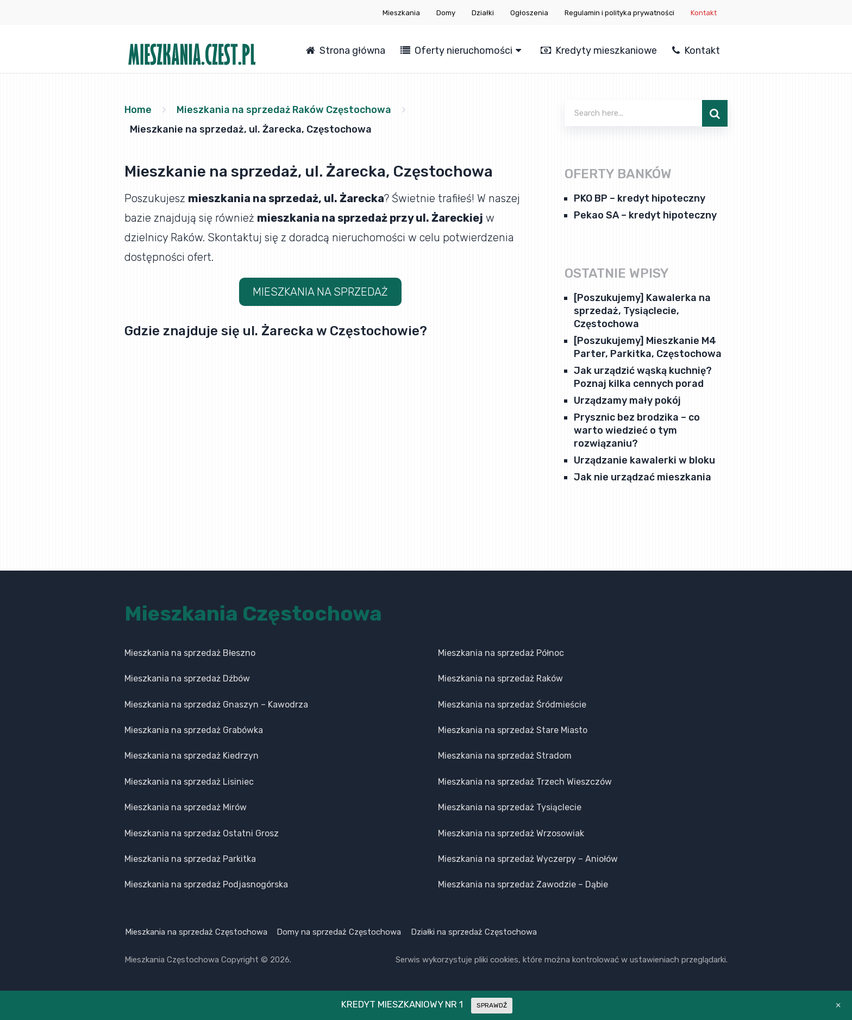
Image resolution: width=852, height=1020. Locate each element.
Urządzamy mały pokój (627, 400)
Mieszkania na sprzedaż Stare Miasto (512, 730)
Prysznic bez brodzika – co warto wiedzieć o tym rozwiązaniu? (637, 430)
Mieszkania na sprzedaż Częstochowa (195, 932)
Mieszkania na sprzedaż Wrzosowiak (511, 833)
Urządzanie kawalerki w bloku (644, 460)
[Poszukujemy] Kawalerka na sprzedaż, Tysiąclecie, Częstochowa (642, 311)
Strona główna (345, 51)
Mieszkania (401, 13)
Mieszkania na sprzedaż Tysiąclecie (509, 807)
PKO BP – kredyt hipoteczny (639, 198)
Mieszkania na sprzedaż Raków (500, 678)
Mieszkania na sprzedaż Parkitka (190, 859)
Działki (483, 13)
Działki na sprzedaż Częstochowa (475, 932)
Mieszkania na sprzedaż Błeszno (189, 653)
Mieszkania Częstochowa (253, 613)
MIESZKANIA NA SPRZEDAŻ (320, 291)
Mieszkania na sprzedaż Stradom (505, 755)
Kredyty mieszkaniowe (599, 51)
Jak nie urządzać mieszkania (642, 477)
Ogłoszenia (529, 13)
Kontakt (704, 13)
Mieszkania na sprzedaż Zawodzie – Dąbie (523, 884)
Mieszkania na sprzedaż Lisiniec (189, 782)
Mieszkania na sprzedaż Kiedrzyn (191, 755)
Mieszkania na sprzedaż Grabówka (193, 730)
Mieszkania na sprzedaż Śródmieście (512, 704)
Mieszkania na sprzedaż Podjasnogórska (206, 884)
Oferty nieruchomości (456, 51)
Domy (445, 13)
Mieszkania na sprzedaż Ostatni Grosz (201, 833)
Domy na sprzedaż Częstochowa (339, 932)
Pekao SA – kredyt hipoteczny (645, 215)
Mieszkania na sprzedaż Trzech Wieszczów (525, 782)
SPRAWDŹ (492, 1005)
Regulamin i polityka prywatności (619, 13)
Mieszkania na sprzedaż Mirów (185, 807)
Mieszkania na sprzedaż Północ (501, 653)
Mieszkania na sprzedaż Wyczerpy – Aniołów (528, 859)
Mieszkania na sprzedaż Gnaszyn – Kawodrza (216, 704)
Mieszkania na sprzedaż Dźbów (187, 678)
